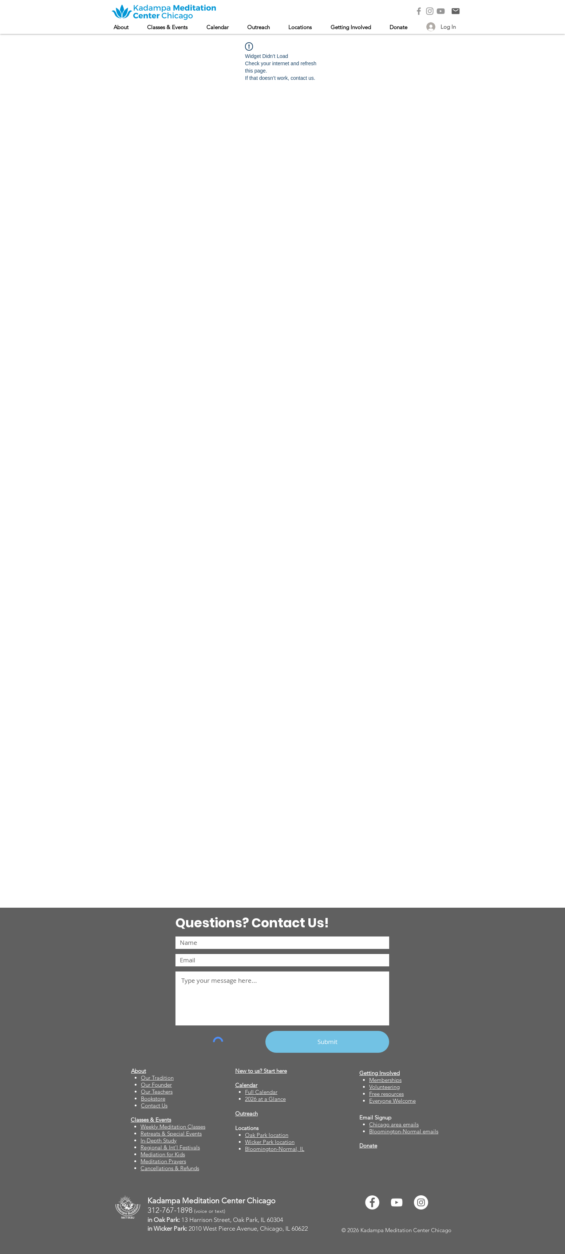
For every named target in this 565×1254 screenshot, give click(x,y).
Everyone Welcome (392, 1100)
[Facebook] (419, 11)
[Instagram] (430, 11)
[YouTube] (441, 11)
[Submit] (327, 1042)
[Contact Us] (455, 11)
